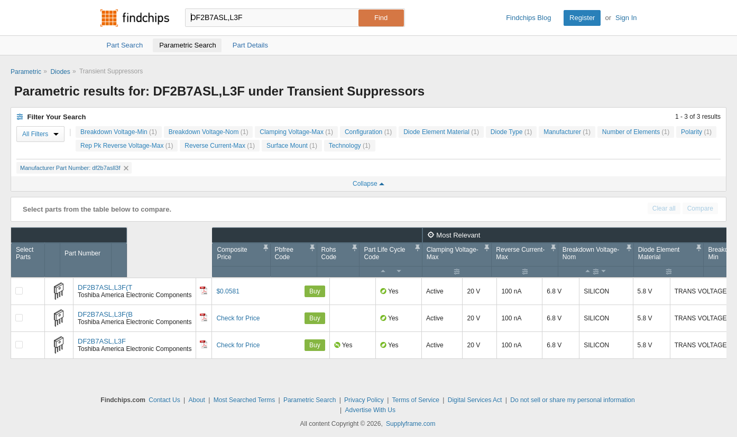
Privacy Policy (364, 400)
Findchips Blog (528, 18)
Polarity (696, 132)
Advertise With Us (370, 410)
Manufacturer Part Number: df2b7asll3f (74, 168)
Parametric (26, 71)
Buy (314, 291)
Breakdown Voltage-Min (118, 132)
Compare (700, 208)
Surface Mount (291, 145)
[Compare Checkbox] (19, 290)
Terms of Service (415, 400)
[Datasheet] (203, 290)
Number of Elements (635, 132)
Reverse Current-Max (220, 145)
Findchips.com (134, 18)
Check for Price (238, 318)
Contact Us (164, 400)
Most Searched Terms (244, 400)
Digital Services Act (475, 400)
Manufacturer (567, 132)
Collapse (368, 183)
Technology (350, 145)
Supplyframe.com (410, 424)
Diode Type (511, 132)
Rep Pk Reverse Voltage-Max (126, 145)
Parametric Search (309, 400)
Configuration (368, 132)
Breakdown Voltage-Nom (208, 132)
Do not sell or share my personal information (572, 400)
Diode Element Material (441, 132)
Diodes (60, 71)
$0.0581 (227, 291)
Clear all (664, 208)
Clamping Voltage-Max (296, 132)
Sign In (626, 18)
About (196, 400)
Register (582, 18)
